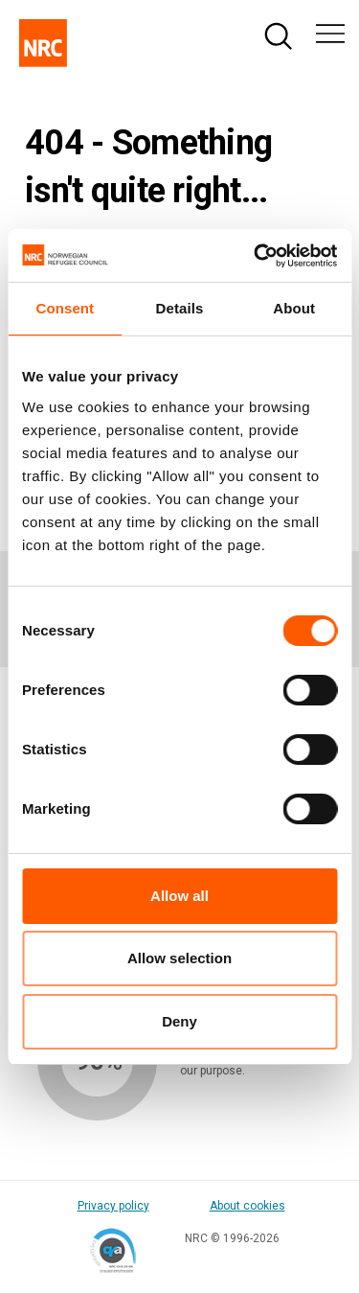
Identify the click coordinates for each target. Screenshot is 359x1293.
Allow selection (179, 958)
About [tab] (294, 308)
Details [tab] (180, 308)
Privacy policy (113, 1205)
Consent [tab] (64, 308)
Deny (179, 1021)
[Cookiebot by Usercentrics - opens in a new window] (255, 255)
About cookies (247, 1205)
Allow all (179, 896)
